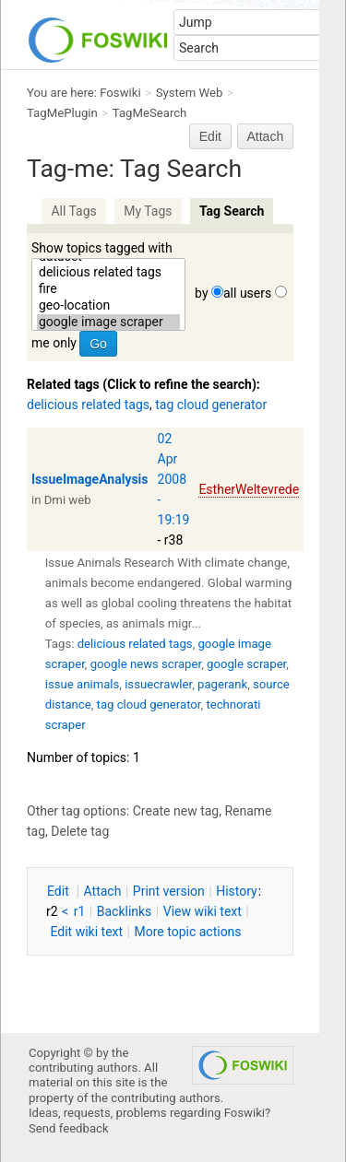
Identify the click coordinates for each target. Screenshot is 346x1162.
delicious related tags (108, 272)
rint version (169, 891)
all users (247, 293)
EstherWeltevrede (248, 489)
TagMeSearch (150, 113)
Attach (265, 136)
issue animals (82, 684)
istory (236, 891)
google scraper (246, 664)
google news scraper (145, 664)
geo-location (108, 306)
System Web (189, 93)
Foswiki (120, 93)
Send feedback (69, 1128)
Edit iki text (86, 931)
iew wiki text (202, 911)
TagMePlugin (62, 113)
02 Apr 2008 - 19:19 (174, 479)
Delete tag (80, 831)
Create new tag (176, 811)
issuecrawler (158, 684)
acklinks (124, 911)
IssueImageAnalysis (90, 479)
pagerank (222, 684)
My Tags (148, 211)
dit (59, 891)
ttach (103, 891)
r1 (80, 911)
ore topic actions (187, 931)
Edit (210, 136)
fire (108, 289)
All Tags (73, 211)
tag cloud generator (211, 404)
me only (54, 342)
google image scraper (108, 322)
